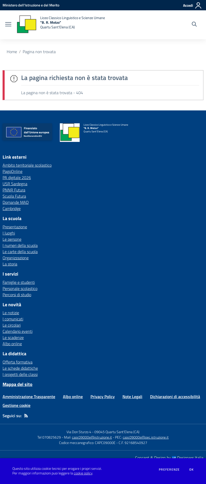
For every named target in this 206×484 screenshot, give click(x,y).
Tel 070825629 (49, 437)
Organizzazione (16, 258)
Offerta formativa (17, 362)
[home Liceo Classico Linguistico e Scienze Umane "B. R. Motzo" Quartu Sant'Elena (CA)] (61, 24)
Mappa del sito (17, 384)
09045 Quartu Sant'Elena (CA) (116, 431)
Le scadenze (13, 337)
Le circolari (12, 325)
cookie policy (83, 473)
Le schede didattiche (20, 368)
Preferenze (169, 469)
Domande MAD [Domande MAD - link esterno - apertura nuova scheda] (16, 202)
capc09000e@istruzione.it (92, 437)
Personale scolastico (20, 288)
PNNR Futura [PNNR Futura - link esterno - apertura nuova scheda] (14, 190)
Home (12, 52)
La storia (10, 264)
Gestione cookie (16, 405)
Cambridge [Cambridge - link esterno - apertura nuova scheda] (12, 208)
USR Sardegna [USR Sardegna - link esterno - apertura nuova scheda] (15, 184)
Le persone (12, 239)
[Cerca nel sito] (194, 24)
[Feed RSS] (26, 415)
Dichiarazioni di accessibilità (175, 396)
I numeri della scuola (20, 245)
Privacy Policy (102, 396)
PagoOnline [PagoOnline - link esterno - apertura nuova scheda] (12, 171)
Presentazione (15, 227)
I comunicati (13, 319)
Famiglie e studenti (19, 282)
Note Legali (132, 396)
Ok (191, 469)
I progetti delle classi (20, 374)
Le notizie (11, 313)
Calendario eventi (17, 331)
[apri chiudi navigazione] (8, 25)
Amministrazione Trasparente (29, 396)
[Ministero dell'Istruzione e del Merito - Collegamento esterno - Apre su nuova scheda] (31, 5)
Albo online (12, 344)
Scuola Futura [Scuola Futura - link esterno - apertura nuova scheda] (14, 196)
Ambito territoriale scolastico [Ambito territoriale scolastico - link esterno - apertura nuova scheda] (27, 165)
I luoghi (9, 233)
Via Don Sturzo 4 (79, 431)
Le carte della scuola (20, 251)
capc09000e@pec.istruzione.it (146, 437)
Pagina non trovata (39, 52)
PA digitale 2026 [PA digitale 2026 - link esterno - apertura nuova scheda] (17, 177)
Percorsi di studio (17, 295)
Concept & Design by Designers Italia (169, 458)
